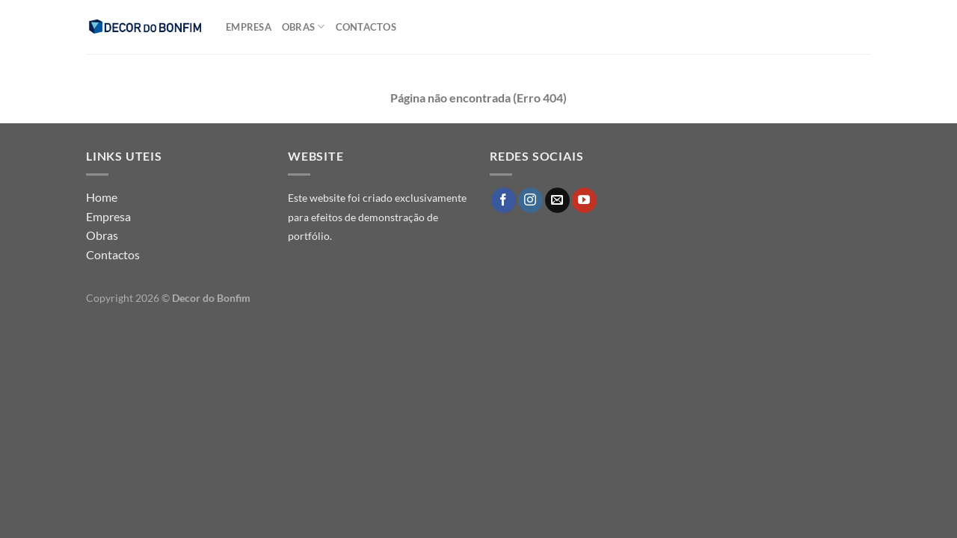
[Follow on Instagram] (530, 200)
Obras (303, 26)
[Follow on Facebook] (503, 200)
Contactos (366, 27)
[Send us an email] (557, 200)
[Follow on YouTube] (584, 200)
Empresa (248, 27)
